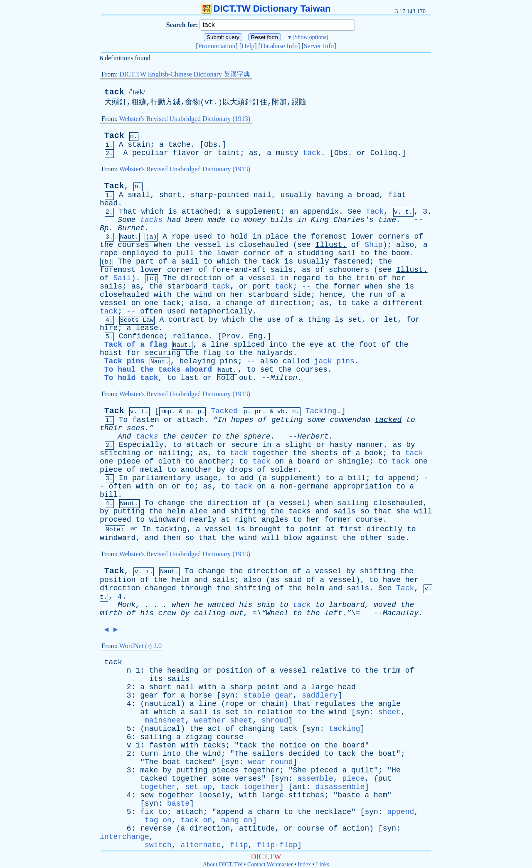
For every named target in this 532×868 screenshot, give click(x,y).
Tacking (321, 411)
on (221, 295)
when (163, 245)
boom (400, 253)
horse (201, 695)
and (218, 511)
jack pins (334, 361)
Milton (284, 378)
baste (349, 795)
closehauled (263, 245)
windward (167, 519)
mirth (111, 613)
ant (299, 787)
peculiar (150, 153)
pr (258, 411)
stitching (120, 453)
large (322, 687)
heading (183, 670)
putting (129, 511)
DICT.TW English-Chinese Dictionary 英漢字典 (184, 74)
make (149, 770)
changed (160, 588)
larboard (347, 605)
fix (146, 812)
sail (347, 253)
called (296, 361)
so (364, 511)
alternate (200, 845)
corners (394, 236)
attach (190, 420)
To (123, 420)
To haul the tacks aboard (158, 369)
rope (181, 236)
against (322, 538)
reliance (190, 336)
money (255, 220)
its (156, 679)
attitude (257, 828)
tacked (388, 420)
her (398, 278)
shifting (248, 511)
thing (319, 320)
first (351, 529)
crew (167, 613)
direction (201, 278)
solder (284, 470)
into (278, 344)
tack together (250, 787)
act (214, 729)
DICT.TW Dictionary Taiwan (266, 8)
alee (198, 511)
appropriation (362, 486)
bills (282, 220)
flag (212, 353)
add (246, 478)
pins (229, 361)
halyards (275, 353)
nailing (174, 453)
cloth (169, 461)
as (253, 153)
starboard (187, 286)
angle (389, 704)
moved (385, 605)
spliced (249, 344)
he (198, 605)
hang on (237, 820)
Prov (231, 336)
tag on (158, 820)
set (354, 320)
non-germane (304, 486)
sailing (353, 503)
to (234, 220)
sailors (268, 754)
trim (365, 278)
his (245, 605)
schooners (349, 270)
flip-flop (277, 845)
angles (274, 519)
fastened (351, 261)
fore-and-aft (239, 270)
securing (162, 353)
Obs (210, 145)
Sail (122, 278)
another (214, 461)
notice (292, 745)
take (360, 303)
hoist (111, 353)
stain (139, 145)
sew (146, 795)
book (373, 453)
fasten (145, 420)
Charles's (353, 220)
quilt (362, 770)
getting (287, 420)
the (299, 236)
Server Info (319, 45)
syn (227, 695)
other (371, 538)
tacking (171, 529)
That (128, 211)
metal (151, 470)
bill (357, 478)
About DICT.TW (222, 864)
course (369, 519)
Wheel (277, 613)
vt (209, 102)
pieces (225, 770)
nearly (203, 519)
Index (304, 864)
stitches (306, 795)
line (220, 344)
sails (282, 270)
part (145, 261)
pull (185, 253)
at (332, 344)
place (277, 236)
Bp (104, 228)
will (423, 511)
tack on (196, 820)
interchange (124, 837)
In (123, 478)
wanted (220, 605)
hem (380, 795)
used (203, 236)
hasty (341, 445)
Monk (126, 605)
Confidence (141, 336)
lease (146, 328)
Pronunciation (217, 45)
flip (239, 845)
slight (298, 445)
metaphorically (221, 311)
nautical (162, 704)
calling (210, 613)
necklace (333, 812)
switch (158, 845)
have (392, 580)
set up (198, 787)
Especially (141, 445)
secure (244, 445)
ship (266, 605)
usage (206, 478)
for (413, 320)
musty (287, 153)
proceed (115, 519)
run (375, 295)
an (293, 211)
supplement (258, 211)
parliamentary (161, 478)
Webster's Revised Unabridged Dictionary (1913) (184, 118)
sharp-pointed (220, 195)
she (393, 286)
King (320, 220)
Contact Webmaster (270, 864)
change (239, 303)
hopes (242, 420)
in (301, 220)
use (274, 320)
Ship (373, 245)
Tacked (224, 411)
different (403, 303)
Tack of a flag (135, 344)
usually (296, 195)
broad (368, 195)
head (109, 203)
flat (397, 195)
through (196, 588)
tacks (151, 220)
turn (149, 754)
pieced (324, 770)
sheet (389, 712)
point (310, 529)
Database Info (279, 45)
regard (306, 278)
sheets (324, 453)
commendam (350, 420)
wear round (270, 762)
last (189, 378)
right (245, 519)
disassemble (340, 787)
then (171, 538)
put (385, 778)
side (302, 295)
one (151, 303)
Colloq (383, 153)
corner (257, 253)
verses (247, 778)
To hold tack (131, 378)
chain (272, 704)
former (346, 286)
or (208, 153)
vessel (207, 245)
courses (133, 245)
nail (262, 195)
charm (268, 812)
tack (114, 92)
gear (149, 695)
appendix (321, 211)
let (390, 320)
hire (109, 328)
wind (203, 295)
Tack (114, 136)
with (163, 295)
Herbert (313, 436)
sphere (257, 436)
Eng (255, 336)
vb (281, 411)
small (139, 195)
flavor (186, 153)
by (213, 320)
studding (315, 253)
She (299, 770)
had (173, 220)
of (418, 236)
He (396, 770)
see (303, 245)
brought (265, 529)
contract (186, 320)
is (172, 211)
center (193, 436)
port (261, 286)
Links (322, 864)
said (293, 580)
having (329, 195)
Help (247, 45)
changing (257, 729)
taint (228, 153)
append (401, 478)
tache (179, 145)
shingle (353, 461)
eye (316, 344)
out (245, 378)
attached (199, 211)
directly (384, 529)
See (354, 211)
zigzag (198, 737)
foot (368, 344)
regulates (335, 704)
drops (241, 470)
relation (275, 712)
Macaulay (401, 613)
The (124, 261)
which (152, 211)
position (117, 580)
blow (293, 538)
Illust (328, 245)
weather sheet (223, 720)
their (111, 428)
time (387, 220)
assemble (315, 778)
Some (126, 220)
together (270, 453)
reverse (156, 828)
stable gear (268, 695)
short (170, 195)
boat (387, 754)
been (194, 220)
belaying (197, 361)
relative (329, 670)
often (151, 311)
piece (129, 461)
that (383, 511)
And (124, 436)
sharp (241, 687)
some (316, 420)
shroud (274, 720)
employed (140, 253)
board (308, 461)
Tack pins (124, 361)
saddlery (319, 695)
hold (239, 236)
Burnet (131, 228)
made (216, 220)
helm (176, 511)
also (405, 245)
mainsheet (165, 720)
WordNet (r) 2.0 (140, 645)
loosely (214, 795)
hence (331, 295)
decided (304, 754)
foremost (329, 236)
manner (370, 445)
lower (362, 236)
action (355, 828)
